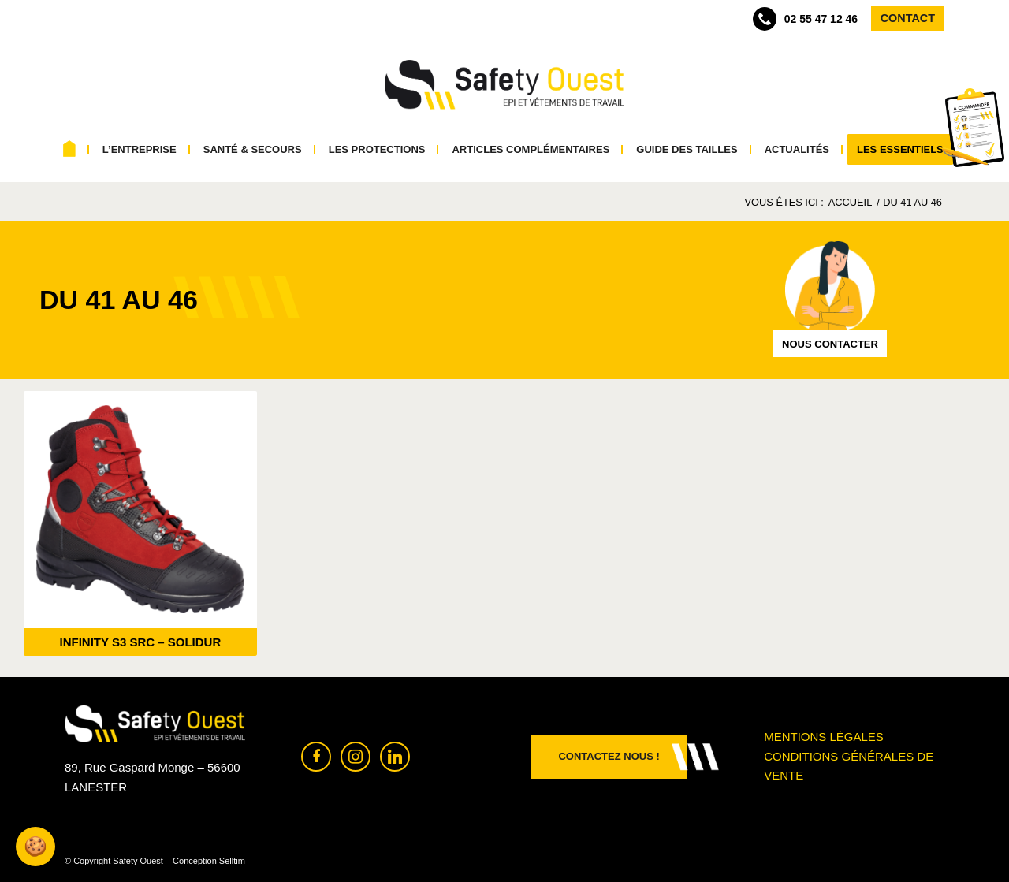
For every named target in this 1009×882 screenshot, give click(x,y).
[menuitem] (69, 149)
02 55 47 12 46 (805, 19)
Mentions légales (824, 736)
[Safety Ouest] (504, 85)
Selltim (232, 860)
